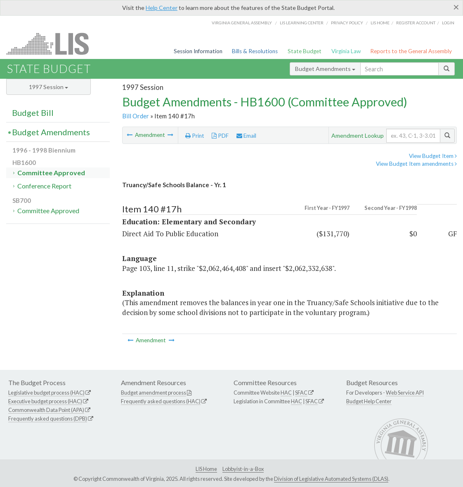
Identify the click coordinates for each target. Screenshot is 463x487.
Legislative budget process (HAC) (46, 392)
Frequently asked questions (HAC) (161, 401)
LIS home (380, 22)
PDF (220, 135)
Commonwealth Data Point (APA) (46, 410)
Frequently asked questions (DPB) (47, 418)
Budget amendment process (153, 392)
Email (246, 135)
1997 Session (48, 86)
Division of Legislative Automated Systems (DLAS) (331, 478)
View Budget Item (433, 156)
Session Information (198, 51)
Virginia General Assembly (242, 22)
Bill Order (135, 116)
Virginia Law (346, 51)
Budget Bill (33, 113)
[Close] (456, 7)
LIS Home (206, 469)
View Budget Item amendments (416, 163)
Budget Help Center (369, 401)
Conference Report (44, 186)
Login (448, 22)
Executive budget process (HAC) (45, 401)
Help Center (161, 7)
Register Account (415, 22)
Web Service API (405, 392)
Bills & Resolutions (255, 51)
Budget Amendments (325, 68)
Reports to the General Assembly (411, 51)
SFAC (301, 392)
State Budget (304, 51)
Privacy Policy (347, 22)
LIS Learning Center (302, 22)
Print (194, 135)
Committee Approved (51, 172)
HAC (286, 392)
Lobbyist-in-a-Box (243, 469)
